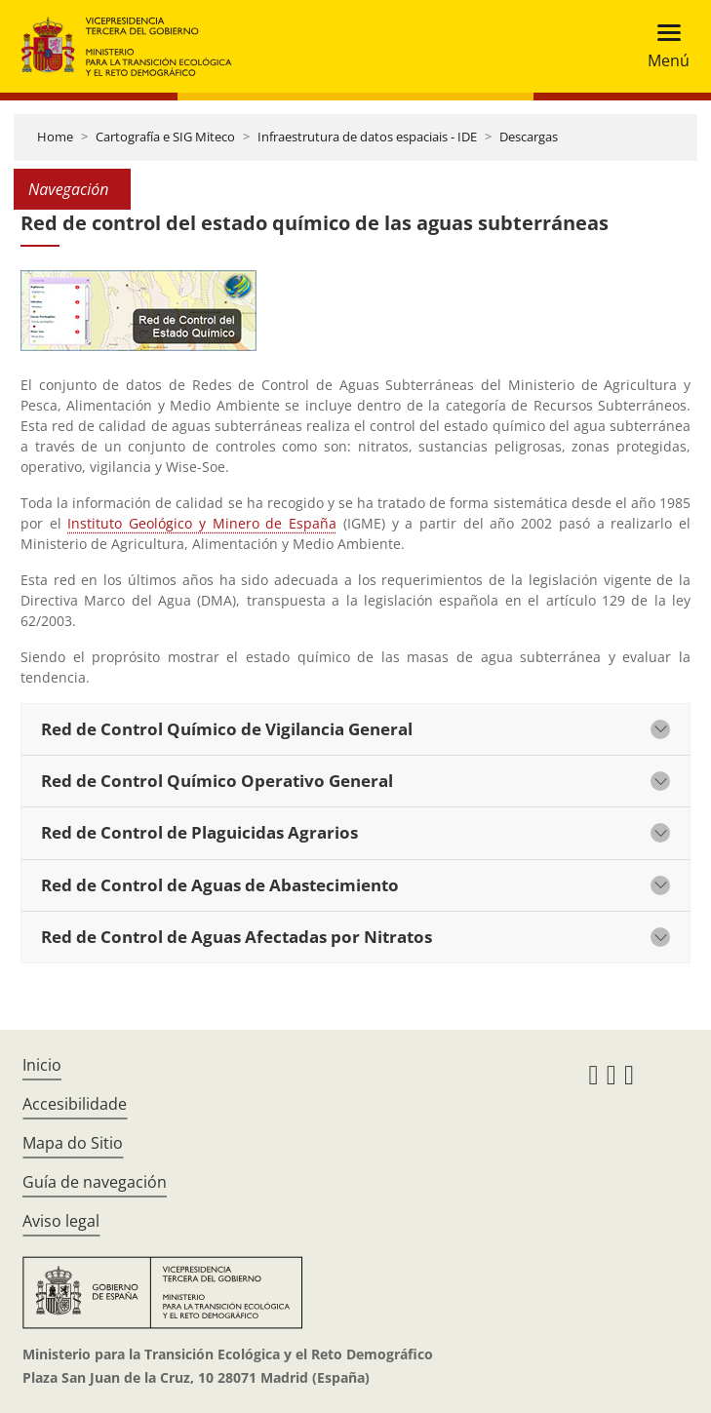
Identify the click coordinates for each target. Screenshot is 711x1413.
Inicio (41, 1065)
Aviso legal (60, 1221)
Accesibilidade (74, 1104)
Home (55, 136)
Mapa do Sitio (72, 1143)
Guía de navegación (94, 1182)
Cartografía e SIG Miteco (165, 136)
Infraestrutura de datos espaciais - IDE (367, 136)
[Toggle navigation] (663, 46)
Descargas (528, 136)
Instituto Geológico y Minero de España (201, 523)
